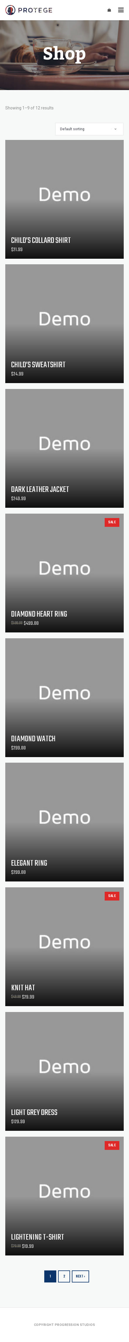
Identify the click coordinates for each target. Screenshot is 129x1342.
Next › (80, 1277)
